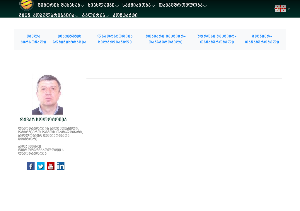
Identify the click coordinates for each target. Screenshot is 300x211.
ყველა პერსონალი (33, 39)
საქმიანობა (136, 5)
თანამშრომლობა (181, 5)
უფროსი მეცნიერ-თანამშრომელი (216, 39)
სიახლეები (101, 5)
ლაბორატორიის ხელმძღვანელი (115, 39)
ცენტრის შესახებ (59, 5)
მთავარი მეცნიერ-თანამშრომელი (166, 39)
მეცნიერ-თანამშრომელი (262, 39)
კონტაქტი (125, 16)
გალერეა (93, 16)
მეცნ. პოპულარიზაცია (46, 16)
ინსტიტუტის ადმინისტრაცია (69, 39)
